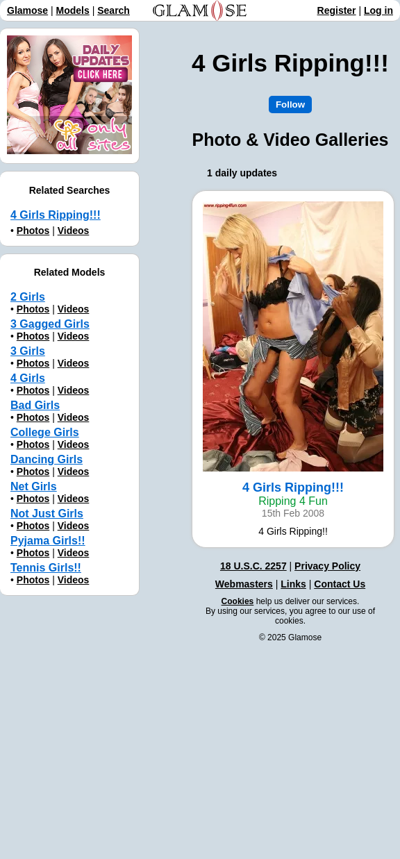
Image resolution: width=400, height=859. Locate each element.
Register (336, 10)
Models (73, 10)
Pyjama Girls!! (47, 541)
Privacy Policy (327, 566)
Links (293, 584)
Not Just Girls (46, 513)
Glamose (27, 10)
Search (113, 10)
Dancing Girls (46, 459)
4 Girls (27, 378)
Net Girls (33, 486)
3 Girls (27, 351)
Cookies (238, 601)
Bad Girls (35, 405)
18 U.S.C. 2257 (253, 566)
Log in (378, 10)
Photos (33, 230)
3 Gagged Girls (50, 324)
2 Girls (27, 297)
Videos (74, 230)
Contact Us (339, 584)
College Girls (44, 432)
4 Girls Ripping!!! (55, 215)
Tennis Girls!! (45, 568)
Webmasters (244, 584)
